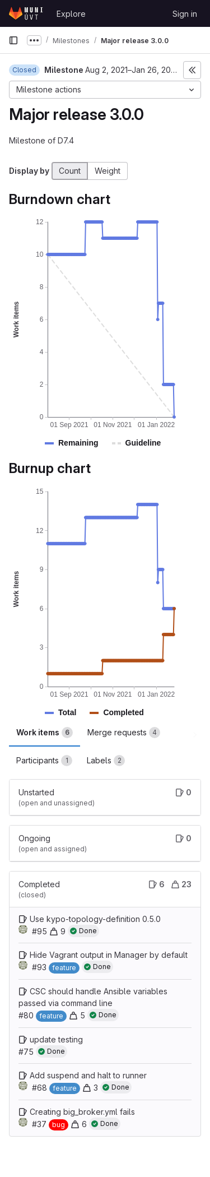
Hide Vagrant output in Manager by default (109, 955)
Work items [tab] (44, 732)
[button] (78, 443)
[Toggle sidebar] (192, 70)
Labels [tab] (106, 760)
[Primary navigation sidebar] (13, 40)
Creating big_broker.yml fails (82, 1111)
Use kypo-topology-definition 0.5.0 (95, 919)
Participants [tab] (44, 760)
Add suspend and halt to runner (88, 1075)
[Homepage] (27, 13)
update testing (56, 1039)
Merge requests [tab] (123, 732)
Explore (71, 13)
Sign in (184, 13)
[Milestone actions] (105, 90)
